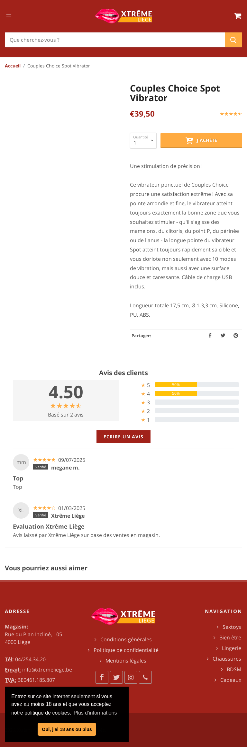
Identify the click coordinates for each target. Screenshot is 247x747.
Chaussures (227, 658)
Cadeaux (230, 679)
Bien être (230, 637)
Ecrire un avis (123, 437)
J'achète (201, 140)
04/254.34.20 (30, 659)
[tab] (181, 385)
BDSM (234, 669)
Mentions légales (125, 660)
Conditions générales (126, 639)
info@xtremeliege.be (47, 669)
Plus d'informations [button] (95, 713)
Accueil (13, 66)
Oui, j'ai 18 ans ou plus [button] (67, 729)
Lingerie (231, 648)
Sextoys (232, 626)
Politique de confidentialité (126, 650)
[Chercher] (115, 39)
